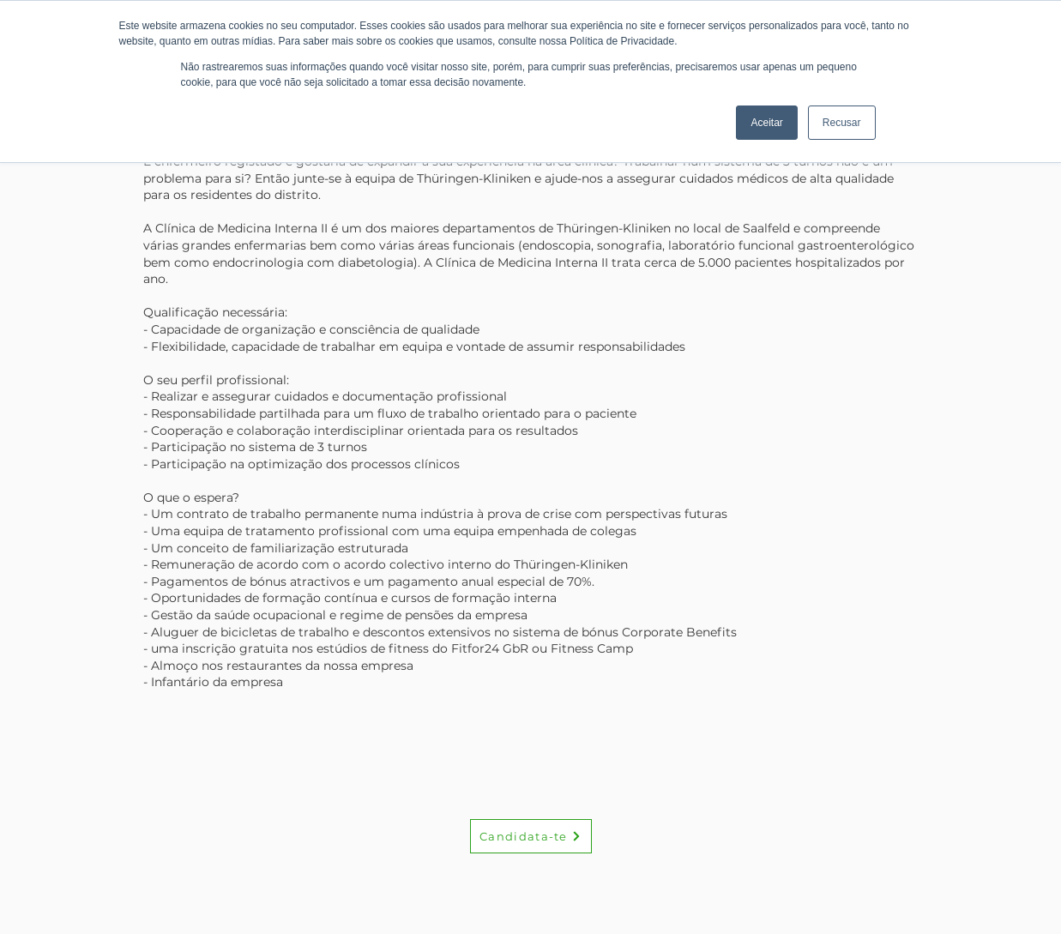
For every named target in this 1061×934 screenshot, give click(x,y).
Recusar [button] (842, 123)
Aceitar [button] (766, 123)
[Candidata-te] (531, 836)
